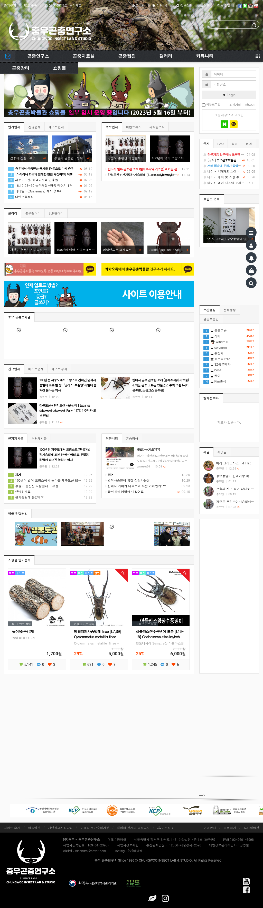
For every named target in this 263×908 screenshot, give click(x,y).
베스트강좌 (59, 369)
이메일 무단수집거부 (94, 827)
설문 (235, 143)
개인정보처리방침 (60, 827)
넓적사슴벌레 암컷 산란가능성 (128, 480)
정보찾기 (184, 5)
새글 (206, 452)
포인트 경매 (211, 199)
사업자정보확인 (127, 845)
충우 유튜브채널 (19, 317)
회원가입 (161, 5)
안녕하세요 (19, 491)
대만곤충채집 (21, 196)
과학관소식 (157, 127)
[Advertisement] (229, 596)
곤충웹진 (127, 55)
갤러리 (165, 55)
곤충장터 (20, 68)
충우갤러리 (33, 213)
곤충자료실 (84, 55)
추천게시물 (39, 438)
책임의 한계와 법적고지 (133, 827)
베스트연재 (56, 127)
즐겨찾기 (10, 5)
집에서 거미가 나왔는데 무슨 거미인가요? (136, 486)
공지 (206, 143)
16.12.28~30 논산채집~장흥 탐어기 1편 (40, 185)
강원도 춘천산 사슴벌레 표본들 (33, 486)
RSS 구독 (30, 5)
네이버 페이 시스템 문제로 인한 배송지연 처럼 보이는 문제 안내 (229, 182)
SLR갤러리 (56, 213)
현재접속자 (211, 398)
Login (229, 95)
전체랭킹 (230, 310)
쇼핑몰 (205, 5)
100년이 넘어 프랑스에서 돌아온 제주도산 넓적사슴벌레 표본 (54, 480)
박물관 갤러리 (17, 513)
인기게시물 (15, 438)
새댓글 (222, 452)
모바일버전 (251, 827)
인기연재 (14, 127)
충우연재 (112, 127)
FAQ (221, 143)
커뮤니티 (204, 55)
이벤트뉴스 (133, 127)
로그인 (138, 5)
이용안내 (210, 827)
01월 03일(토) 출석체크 (63, 5)
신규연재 (34, 127)
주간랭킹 (209, 310)
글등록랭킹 (211, 319)
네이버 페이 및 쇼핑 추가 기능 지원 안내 (229, 177)
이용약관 (34, 827)
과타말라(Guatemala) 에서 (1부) (34, 191)
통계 (249, 143)
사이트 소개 (12, 827)
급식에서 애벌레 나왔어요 (125, 491)
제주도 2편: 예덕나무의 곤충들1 (34, 180)
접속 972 (223, 5)
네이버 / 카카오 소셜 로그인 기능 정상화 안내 (229, 171)
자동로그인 (211, 104)
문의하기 (230, 827)
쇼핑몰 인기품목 (19, 560)
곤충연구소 (38, 55)
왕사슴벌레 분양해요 (26, 497)
